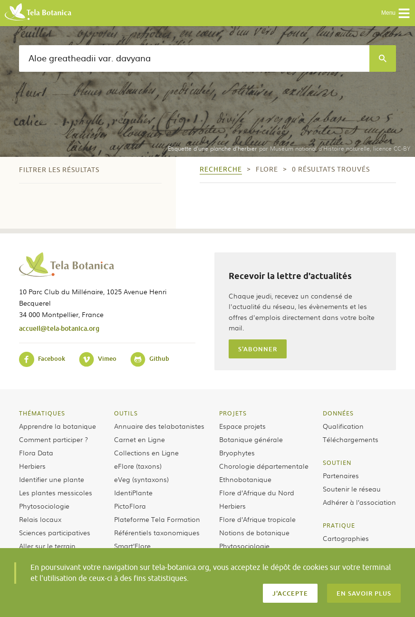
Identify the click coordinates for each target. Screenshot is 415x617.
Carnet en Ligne (139, 439)
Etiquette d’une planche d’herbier (212, 148)
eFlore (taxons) (138, 466)
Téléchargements (350, 439)
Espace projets (242, 426)
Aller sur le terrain (47, 545)
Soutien (337, 462)
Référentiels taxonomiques (157, 532)
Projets (233, 413)
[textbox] (194, 58)
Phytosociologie (44, 506)
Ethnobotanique (245, 479)
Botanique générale (251, 439)
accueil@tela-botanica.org (59, 328)
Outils (126, 413)
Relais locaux (40, 519)
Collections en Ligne (146, 452)
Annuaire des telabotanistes (159, 426)
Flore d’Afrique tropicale (257, 519)
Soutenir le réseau (352, 488)
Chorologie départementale (264, 466)
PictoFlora (130, 506)
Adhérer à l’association (359, 502)
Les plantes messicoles (55, 492)
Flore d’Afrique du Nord (256, 492)
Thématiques (42, 413)
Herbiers (32, 466)
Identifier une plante (51, 479)
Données (338, 413)
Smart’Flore (132, 545)
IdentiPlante (133, 492)
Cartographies (346, 538)
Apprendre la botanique (57, 426)
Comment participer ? (53, 439)
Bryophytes (237, 452)
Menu (395, 13)
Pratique (339, 525)
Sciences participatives (54, 532)
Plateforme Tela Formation (157, 519)
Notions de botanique (254, 532)
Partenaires (341, 475)
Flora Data (36, 452)
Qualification (343, 426)
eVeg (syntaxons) (141, 479)
